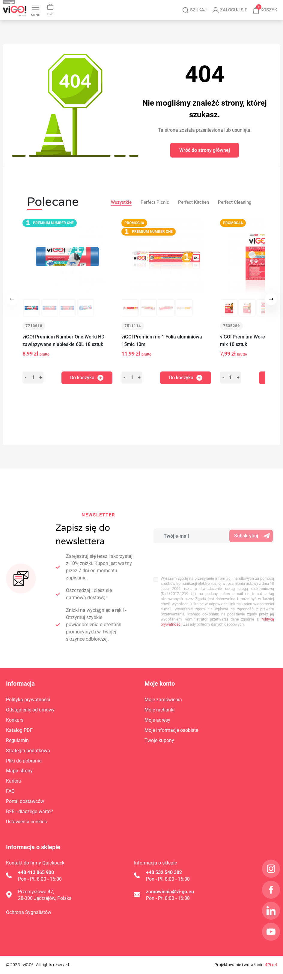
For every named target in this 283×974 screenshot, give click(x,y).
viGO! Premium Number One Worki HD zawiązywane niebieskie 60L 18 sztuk (63, 340)
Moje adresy (157, 720)
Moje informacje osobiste (171, 730)
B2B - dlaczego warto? (29, 811)
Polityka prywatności (28, 699)
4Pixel (271, 964)
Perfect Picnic (155, 202)
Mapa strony (19, 771)
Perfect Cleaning (235, 202)
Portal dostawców (25, 801)
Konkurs (14, 720)
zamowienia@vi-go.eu (170, 891)
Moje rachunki (159, 710)
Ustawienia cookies (26, 822)
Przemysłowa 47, (36, 891)
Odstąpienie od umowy (30, 710)
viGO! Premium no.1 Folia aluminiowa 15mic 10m (161, 340)
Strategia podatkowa (28, 750)
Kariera (13, 781)
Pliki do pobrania (24, 761)
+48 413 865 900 (36, 872)
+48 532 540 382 (164, 872)
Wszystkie (121, 202)
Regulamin (17, 740)
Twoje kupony (159, 740)
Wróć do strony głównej (204, 150)
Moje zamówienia (163, 699)
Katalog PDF (19, 730)
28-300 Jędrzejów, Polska (45, 898)
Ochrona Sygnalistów (28, 912)
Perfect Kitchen (193, 202)
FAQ (10, 791)
